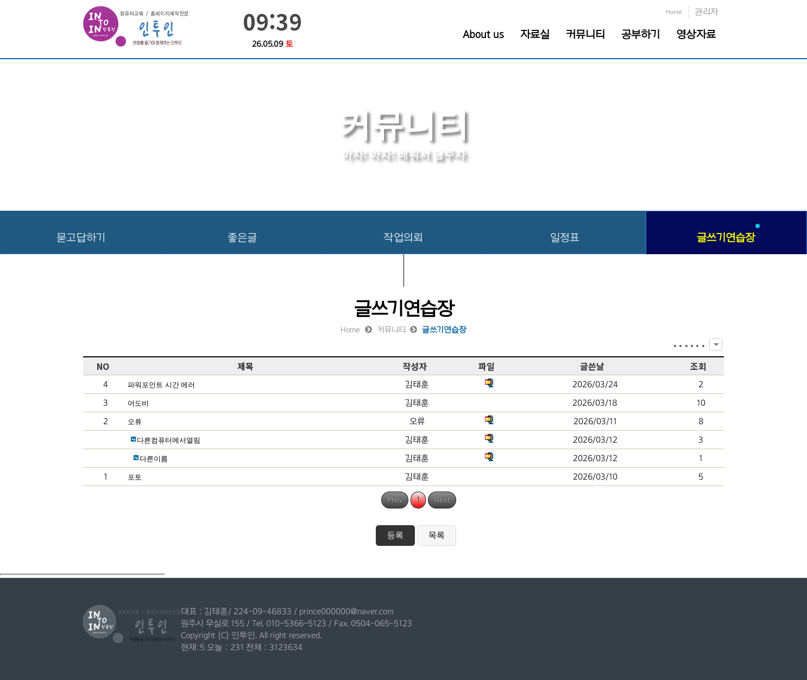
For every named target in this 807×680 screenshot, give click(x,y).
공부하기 (640, 34)
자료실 (535, 34)
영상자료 (696, 34)
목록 (436, 535)
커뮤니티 (585, 34)
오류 (135, 422)
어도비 (138, 403)
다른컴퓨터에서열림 (164, 440)
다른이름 (148, 459)
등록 (395, 535)
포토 (135, 477)
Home (674, 12)
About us (483, 34)
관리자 (706, 11)
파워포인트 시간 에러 (161, 385)
